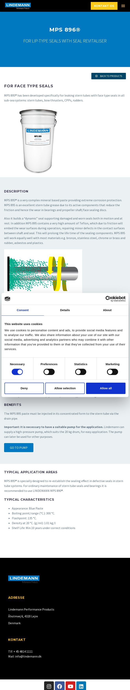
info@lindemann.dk (28, 656)
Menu (123, 6)
